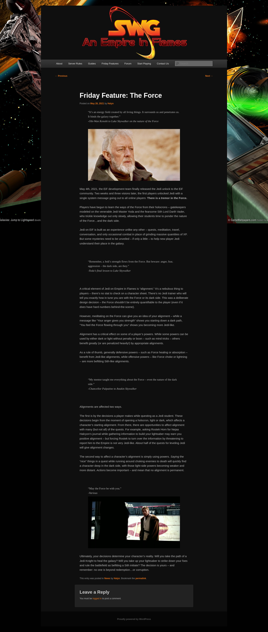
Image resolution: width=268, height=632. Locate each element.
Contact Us (163, 63)
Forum (128, 63)
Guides (92, 63)
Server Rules (75, 63)
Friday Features (110, 63)
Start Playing (144, 63)
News (107, 578)
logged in (97, 598)
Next (209, 76)
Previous (61, 76)
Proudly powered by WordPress (134, 619)
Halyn (111, 103)
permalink (140, 578)
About (59, 63)
